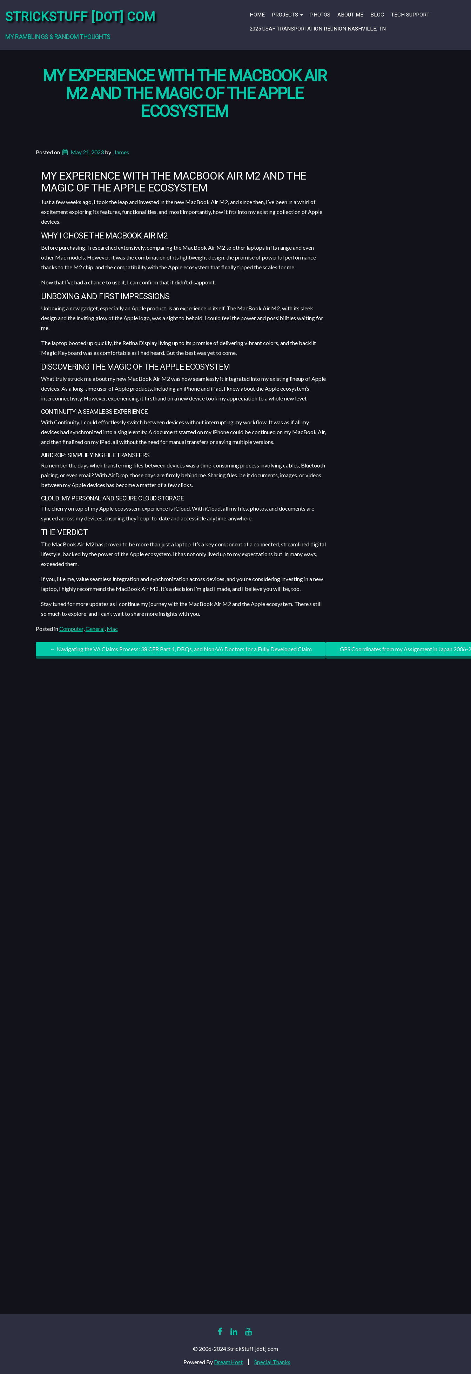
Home (257, 15)
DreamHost (228, 1362)
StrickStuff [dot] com (80, 17)
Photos (320, 15)
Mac (112, 628)
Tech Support (410, 15)
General (95, 628)
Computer (71, 628)
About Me (350, 15)
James (121, 152)
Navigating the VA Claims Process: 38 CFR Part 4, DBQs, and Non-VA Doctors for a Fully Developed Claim (181, 649)
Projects (287, 15)
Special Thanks (272, 1362)
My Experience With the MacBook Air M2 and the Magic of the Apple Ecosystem (184, 94)
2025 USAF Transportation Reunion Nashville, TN (318, 29)
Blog (377, 15)
